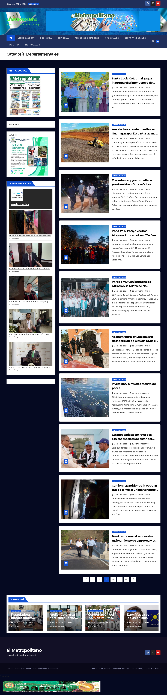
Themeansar (53, 669)
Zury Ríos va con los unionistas (139, 616)
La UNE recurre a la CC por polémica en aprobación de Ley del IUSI (44, 367)
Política (14, 45)
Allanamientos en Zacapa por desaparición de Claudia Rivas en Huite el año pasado (135, 341)
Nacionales (112, 38)
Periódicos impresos (87, 38)
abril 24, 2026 (21, 623)
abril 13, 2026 (121, 240)
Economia (46, 38)
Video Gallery (26, 38)
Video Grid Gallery (152, 669)
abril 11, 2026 (121, 393)
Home (94, 669)
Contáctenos (105, 669)
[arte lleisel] (28, 156)
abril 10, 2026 (121, 495)
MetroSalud (32, 45)
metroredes (20, 204)
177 (127, 579)
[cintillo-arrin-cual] (51, 686)
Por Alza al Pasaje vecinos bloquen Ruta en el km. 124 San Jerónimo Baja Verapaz (134, 235)
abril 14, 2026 (121, 88)
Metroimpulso (55, 611)
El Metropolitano (22, 19)
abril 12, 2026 (121, 346)
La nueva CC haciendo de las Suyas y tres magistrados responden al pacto (48, 301)
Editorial (63, 38)
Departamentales (135, 38)
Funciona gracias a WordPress (19, 669)
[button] (153, 41)
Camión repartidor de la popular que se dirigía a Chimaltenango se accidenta (134, 490)
